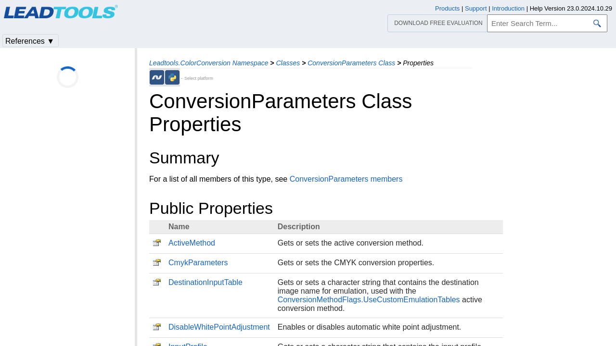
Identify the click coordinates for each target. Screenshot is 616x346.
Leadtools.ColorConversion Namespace (208, 63)
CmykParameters (198, 263)
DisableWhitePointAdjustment (219, 327)
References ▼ (29, 41)
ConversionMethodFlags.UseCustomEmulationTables (369, 300)
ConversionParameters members (346, 179)
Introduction (508, 8)
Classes (288, 63)
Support (476, 8)
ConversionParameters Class (351, 63)
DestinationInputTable (205, 282)
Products (447, 8)
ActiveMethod (191, 243)
